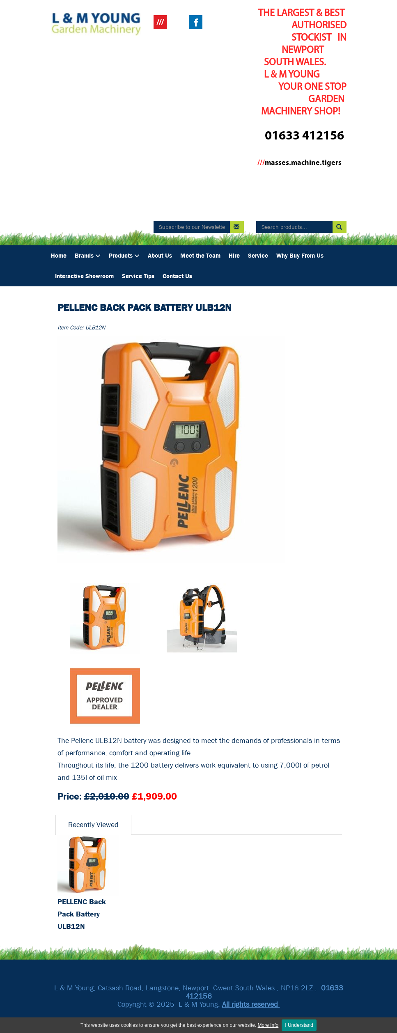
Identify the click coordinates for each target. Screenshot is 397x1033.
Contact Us (177, 276)
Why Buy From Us (300, 255)
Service (258, 255)
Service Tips (138, 276)
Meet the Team (200, 255)
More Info (268, 1025)
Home (59, 255)
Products (124, 255)
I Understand (299, 1025)
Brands (88, 255)
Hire (234, 255)
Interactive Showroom (84, 276)
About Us (160, 255)
